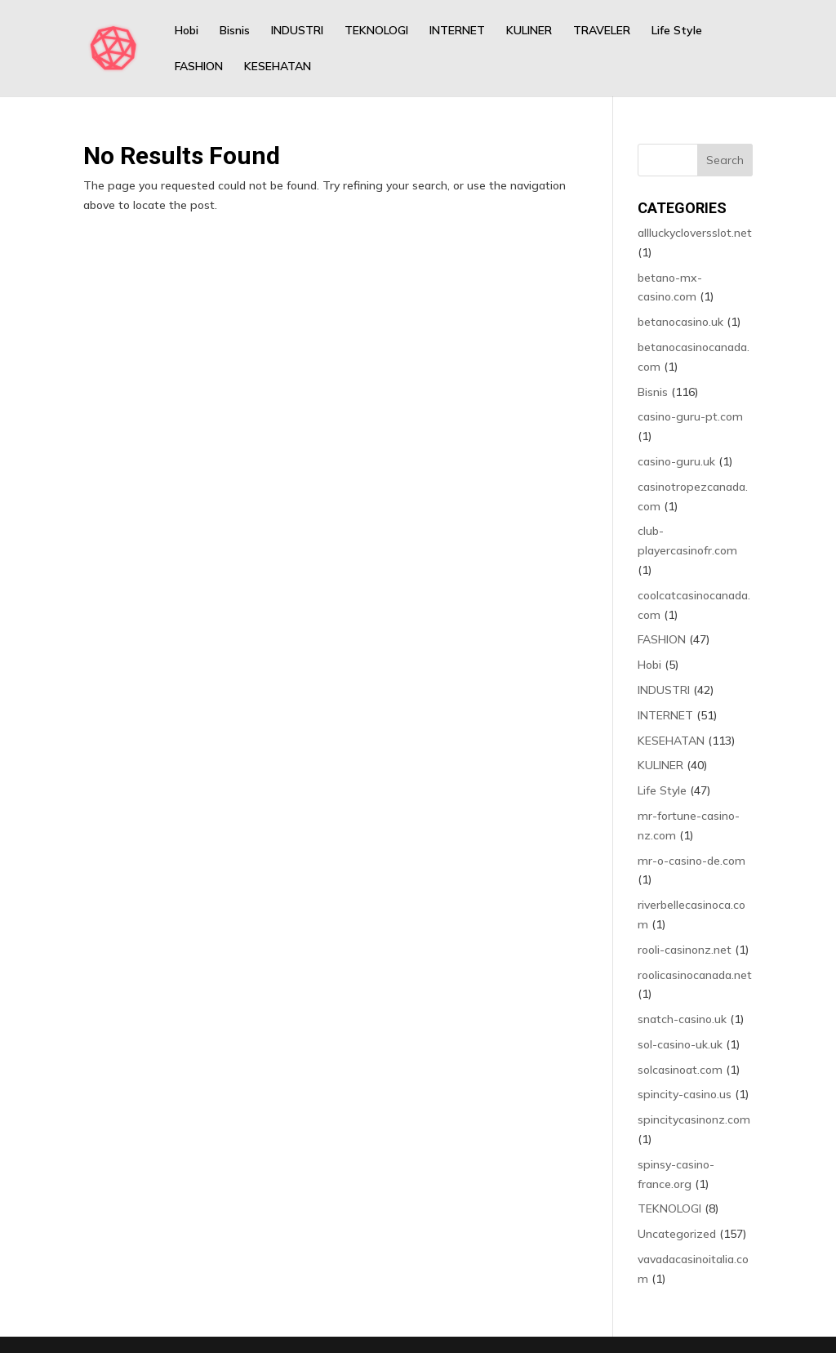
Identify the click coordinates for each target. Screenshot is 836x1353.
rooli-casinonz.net (685, 949)
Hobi (186, 31)
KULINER (529, 31)
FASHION (199, 66)
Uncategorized (677, 1233)
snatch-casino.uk (682, 1019)
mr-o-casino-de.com (691, 860)
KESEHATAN (277, 66)
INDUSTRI (297, 31)
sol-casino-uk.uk (680, 1044)
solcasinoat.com (680, 1069)
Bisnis (235, 31)
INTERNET (457, 31)
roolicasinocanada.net (695, 975)
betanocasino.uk (680, 321)
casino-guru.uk (676, 461)
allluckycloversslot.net (695, 232)
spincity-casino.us (685, 1094)
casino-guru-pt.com (690, 416)
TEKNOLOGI (376, 31)
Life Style (676, 31)
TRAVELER (601, 31)
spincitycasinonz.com (694, 1119)
